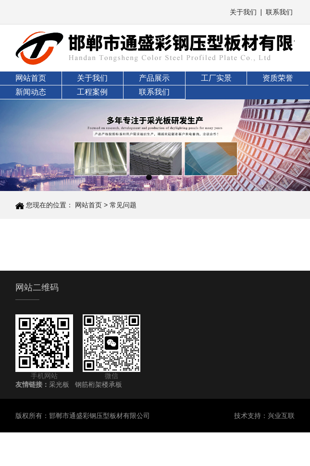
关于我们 (243, 12)
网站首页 (30, 78)
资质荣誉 (277, 78)
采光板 (59, 384)
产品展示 (154, 78)
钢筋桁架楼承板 (98, 384)
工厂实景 (216, 78)
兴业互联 (281, 415)
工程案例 (92, 92)
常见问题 (123, 205)
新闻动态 (30, 92)
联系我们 (279, 12)
